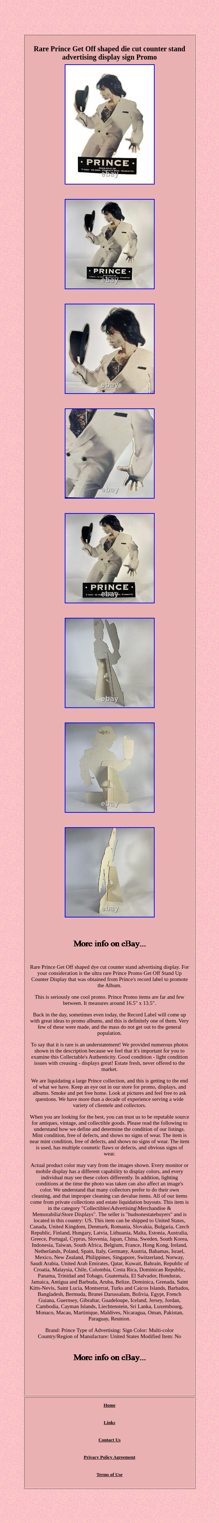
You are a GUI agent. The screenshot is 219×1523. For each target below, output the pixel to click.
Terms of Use (109, 1474)
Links (109, 1422)
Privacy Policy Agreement (109, 1457)
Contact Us (110, 1439)
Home (109, 1405)
